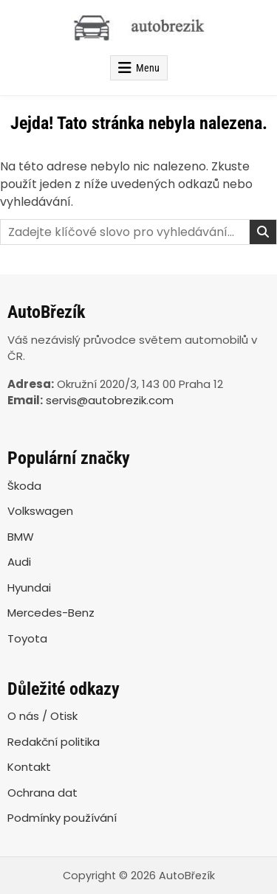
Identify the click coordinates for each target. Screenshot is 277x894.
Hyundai (29, 587)
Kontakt (29, 767)
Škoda (24, 485)
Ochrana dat (42, 792)
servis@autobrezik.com (110, 400)
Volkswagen (40, 511)
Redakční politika (53, 741)
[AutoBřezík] (138, 28)
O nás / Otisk (42, 716)
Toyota (27, 638)
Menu (148, 68)
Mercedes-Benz (51, 612)
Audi (19, 561)
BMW (20, 536)
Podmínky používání (62, 817)
